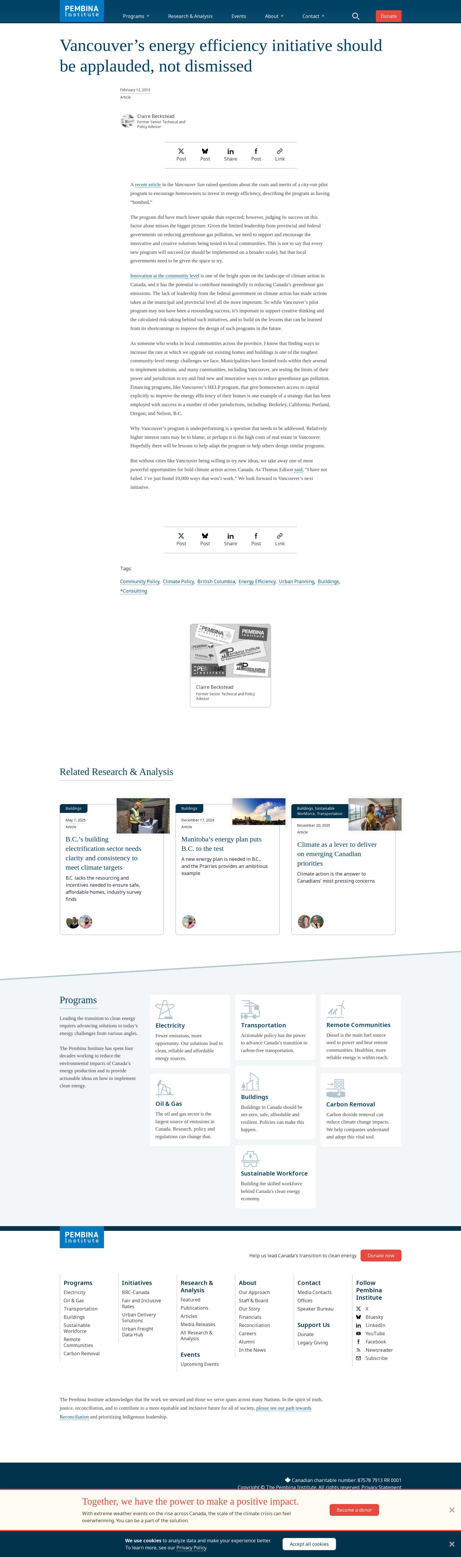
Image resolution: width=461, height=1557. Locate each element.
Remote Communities (78, 1342)
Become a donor (354, 1510)
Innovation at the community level (164, 276)
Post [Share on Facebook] (256, 155)
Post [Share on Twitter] (181, 155)
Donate (389, 16)
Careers (247, 1333)
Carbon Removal (82, 1353)
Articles (189, 1316)
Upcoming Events (200, 1364)
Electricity (74, 1292)
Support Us (314, 1324)
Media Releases (198, 1324)
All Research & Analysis (196, 1335)
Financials (250, 1317)
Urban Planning (296, 581)
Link (280, 155)
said (298, 469)
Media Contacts (315, 1292)
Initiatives (137, 1282)
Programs (133, 16)
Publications (194, 1308)
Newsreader (374, 1350)
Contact (311, 16)
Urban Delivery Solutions (139, 1317)
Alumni (247, 1341)
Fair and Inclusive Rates (141, 1303)
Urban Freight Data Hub (137, 1332)
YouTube (370, 1333)
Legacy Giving (313, 1342)
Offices (305, 1300)
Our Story (249, 1309)
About (271, 16)
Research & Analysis (190, 16)
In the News (252, 1350)
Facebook (371, 1342)
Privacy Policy (191, 1547)
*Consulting (133, 591)
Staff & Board (253, 1300)
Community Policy (139, 581)
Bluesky (369, 1317)
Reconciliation (254, 1325)
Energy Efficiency (257, 581)
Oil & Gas (74, 1300)
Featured (190, 1299)
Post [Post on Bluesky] (205, 155)
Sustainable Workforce (77, 1328)
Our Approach (254, 1292)
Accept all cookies (309, 1544)
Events (239, 16)
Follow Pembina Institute (369, 1290)
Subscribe (372, 1358)
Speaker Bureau (315, 1309)
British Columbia (216, 581)
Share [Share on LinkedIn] (230, 155)
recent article (148, 184)
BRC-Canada (135, 1292)
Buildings (328, 581)
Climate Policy (178, 581)
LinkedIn (370, 1325)
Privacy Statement (381, 1487)
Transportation (81, 1309)
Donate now (381, 1255)
